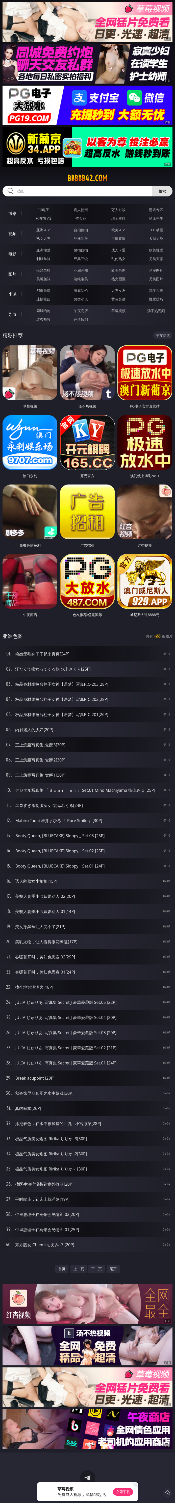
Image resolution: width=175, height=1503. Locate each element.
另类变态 (156, 258)
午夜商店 (81, 310)
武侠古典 (156, 290)
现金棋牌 (118, 218)
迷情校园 (43, 299)
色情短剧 (81, 319)
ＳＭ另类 (156, 238)
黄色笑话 (118, 299)
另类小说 (81, 299)
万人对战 (118, 209)
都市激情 (43, 290)
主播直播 (118, 238)
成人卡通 (118, 250)
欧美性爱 (156, 250)
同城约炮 (43, 310)
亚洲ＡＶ (43, 229)
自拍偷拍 (81, 229)
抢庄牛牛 (156, 218)
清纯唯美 (81, 278)
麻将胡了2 (43, 218)
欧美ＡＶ (118, 229)
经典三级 (81, 258)
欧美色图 (118, 270)
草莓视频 (118, 310)
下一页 (96, 1268)
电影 (12, 254)
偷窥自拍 (43, 270)
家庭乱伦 (81, 290)
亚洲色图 (81, 270)
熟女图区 (118, 278)
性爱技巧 (156, 299)
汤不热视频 (156, 310)
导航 (12, 314)
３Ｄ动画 (156, 229)
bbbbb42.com (87, 178)
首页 (61, 1268)
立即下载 (123, 1491)
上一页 (78, 1268)
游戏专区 (156, 209)
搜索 (162, 191)
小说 (12, 294)
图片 (12, 274)
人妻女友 (118, 290)
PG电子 (43, 209)
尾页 (113, 1268)
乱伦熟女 (118, 258)
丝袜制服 (81, 238)
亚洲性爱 (43, 250)
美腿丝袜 (43, 278)
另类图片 (156, 278)
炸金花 (81, 218)
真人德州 (81, 209)
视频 (12, 233)
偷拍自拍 (81, 250)
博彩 (12, 213)
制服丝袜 (43, 258)
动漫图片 (156, 270)
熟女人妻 (43, 238)
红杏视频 (43, 319)
